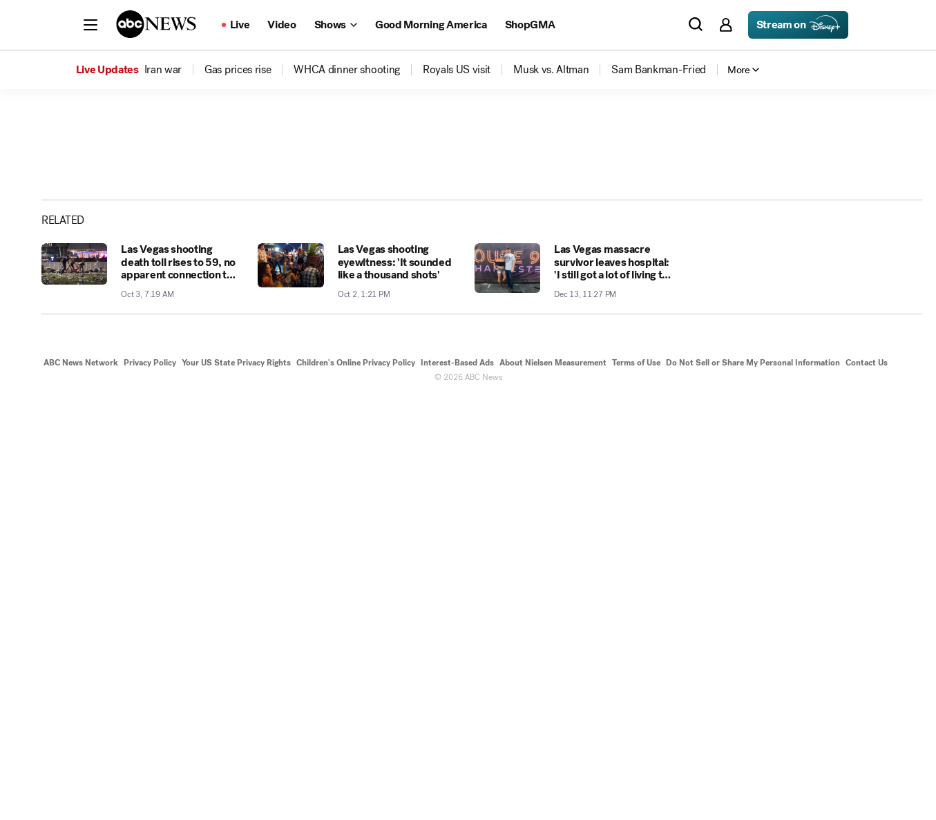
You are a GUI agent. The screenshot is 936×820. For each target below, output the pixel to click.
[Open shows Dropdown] (335, 24)
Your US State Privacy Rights (236, 784)
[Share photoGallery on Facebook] (771, 322)
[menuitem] (163, 70)
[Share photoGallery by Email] (841, 322)
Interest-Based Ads (457, 784)
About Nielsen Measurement (553, 784)
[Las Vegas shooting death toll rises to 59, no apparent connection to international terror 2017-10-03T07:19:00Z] (141, 693)
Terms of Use (636, 784)
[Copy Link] (875, 322)
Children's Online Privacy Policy (355, 784)
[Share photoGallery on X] (806, 322)
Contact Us (867, 784)
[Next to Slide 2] (679, 414)
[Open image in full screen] (682, 240)
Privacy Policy (150, 784)
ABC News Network (81, 784)
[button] (90, 25)
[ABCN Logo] (156, 24)
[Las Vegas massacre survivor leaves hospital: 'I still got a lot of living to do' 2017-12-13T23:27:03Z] (574, 693)
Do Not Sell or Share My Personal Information (753, 784)
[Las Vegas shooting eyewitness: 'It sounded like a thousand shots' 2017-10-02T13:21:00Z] (357, 693)
